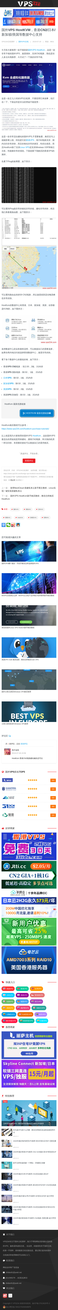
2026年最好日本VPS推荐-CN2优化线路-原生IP (30, 1174)
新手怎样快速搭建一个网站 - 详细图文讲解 (29, 1163)
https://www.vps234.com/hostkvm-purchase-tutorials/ (25, 429)
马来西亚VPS (25, 1014)
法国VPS (8, 1001)
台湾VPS (36, 989)
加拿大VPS (39, 1008)
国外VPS (32, 50)
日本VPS (7, 378)
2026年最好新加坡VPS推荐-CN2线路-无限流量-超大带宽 (34, 1218)
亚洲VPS (45, 517)
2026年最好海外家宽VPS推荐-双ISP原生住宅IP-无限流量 (34, 1141)
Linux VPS (25, 147)
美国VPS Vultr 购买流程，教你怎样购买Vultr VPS (20, 660)
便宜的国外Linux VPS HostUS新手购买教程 (18, 628)
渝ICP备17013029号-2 (41, 1303)
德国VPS (22, 1001)
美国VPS (7, 389)
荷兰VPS (36, 1001)
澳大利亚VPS (9, 1021)
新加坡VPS (8, 383)
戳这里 (12, 480)
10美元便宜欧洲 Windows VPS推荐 (15, 724)
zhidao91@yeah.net (14, 1272)
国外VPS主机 (23, 42)
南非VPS (41, 1014)
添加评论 (24, 744)
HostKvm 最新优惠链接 (37, 413)
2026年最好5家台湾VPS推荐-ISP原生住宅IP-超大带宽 (33, 1196)
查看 (53, 780)
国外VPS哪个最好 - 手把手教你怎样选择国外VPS (20, 563)
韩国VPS (22, 995)
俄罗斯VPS (23, 1008)
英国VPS (8, 1008)
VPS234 (16, 1303)
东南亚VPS (32, 517)
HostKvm (41, 50)
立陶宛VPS (9, 1014)
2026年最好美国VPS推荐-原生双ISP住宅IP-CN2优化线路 (34, 1185)
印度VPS (42, 1021)
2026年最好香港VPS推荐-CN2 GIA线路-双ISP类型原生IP (34, 1152)
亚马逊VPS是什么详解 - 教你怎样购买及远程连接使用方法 (34, 1131)
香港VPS (30, 140)
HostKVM (19, 517)
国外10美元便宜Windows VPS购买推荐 (16, 692)
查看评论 (29, 461)
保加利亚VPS (26, 1021)
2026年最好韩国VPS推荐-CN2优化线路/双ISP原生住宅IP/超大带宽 (34, 1208)
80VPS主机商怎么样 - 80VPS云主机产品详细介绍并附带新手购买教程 (28, 596)
